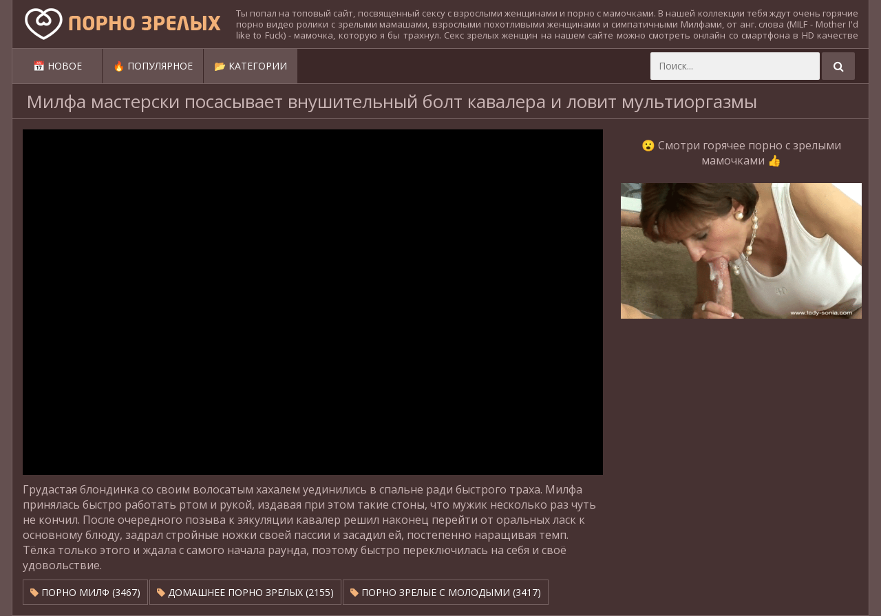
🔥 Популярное (153, 65)
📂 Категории (250, 65)
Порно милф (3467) (85, 592)
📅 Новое (57, 65)
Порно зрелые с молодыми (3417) (445, 592)
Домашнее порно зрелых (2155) (245, 592)
